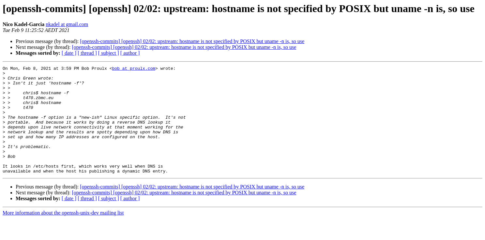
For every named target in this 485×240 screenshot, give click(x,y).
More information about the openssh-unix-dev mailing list (63, 234)
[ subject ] (108, 53)
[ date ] (69, 53)
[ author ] (130, 53)
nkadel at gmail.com (67, 24)
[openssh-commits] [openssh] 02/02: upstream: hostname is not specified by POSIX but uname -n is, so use (192, 41)
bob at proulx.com (133, 69)
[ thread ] (87, 53)
